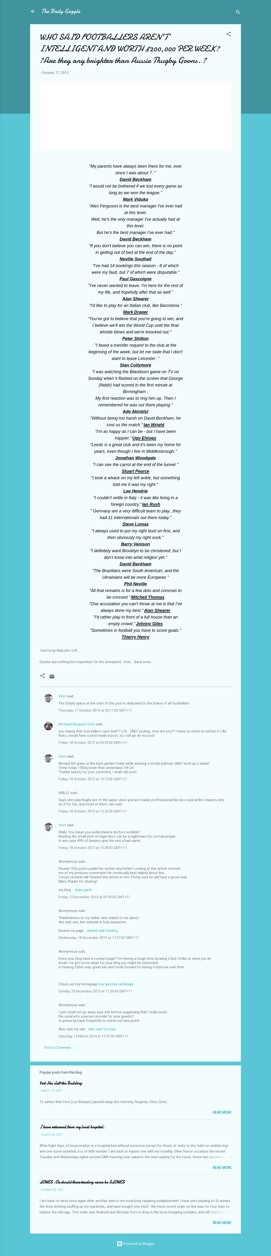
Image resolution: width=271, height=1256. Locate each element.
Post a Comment (57, 1047)
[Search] (238, 13)
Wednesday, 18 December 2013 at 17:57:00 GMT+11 (99, 938)
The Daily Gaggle (60, 11)
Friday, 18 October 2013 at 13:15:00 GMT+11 (93, 779)
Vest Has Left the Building (61, 1083)
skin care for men (102, 1029)
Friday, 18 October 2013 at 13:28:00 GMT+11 (93, 848)
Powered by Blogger (135, 1244)
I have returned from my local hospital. (72, 1127)
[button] (228, 35)
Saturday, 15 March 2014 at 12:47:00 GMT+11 (94, 1036)
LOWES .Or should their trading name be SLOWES (82, 1182)
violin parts (83, 890)
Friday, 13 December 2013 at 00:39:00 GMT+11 (94, 897)
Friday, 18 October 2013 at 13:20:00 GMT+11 (93, 811)
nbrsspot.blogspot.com (77, 724)
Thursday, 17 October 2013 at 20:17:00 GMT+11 (95, 710)
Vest (62, 696)
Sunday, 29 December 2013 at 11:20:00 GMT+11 (95, 991)
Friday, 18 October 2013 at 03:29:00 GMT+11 (93, 742)
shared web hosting (102, 931)
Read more (222, 1112)
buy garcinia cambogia (116, 984)
